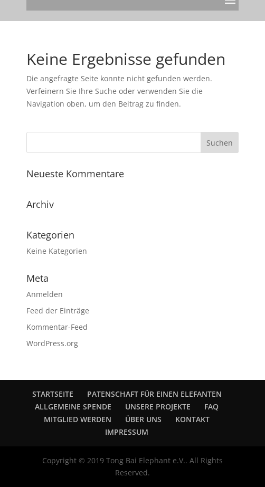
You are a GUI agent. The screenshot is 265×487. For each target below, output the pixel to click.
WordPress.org (52, 343)
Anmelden (44, 294)
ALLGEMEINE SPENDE (73, 407)
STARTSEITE (52, 394)
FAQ (211, 407)
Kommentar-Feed (57, 327)
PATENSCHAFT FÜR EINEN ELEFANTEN (154, 394)
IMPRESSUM (126, 432)
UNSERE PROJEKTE (158, 407)
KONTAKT (192, 419)
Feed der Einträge (57, 310)
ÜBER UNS (143, 419)
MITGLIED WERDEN (77, 419)
